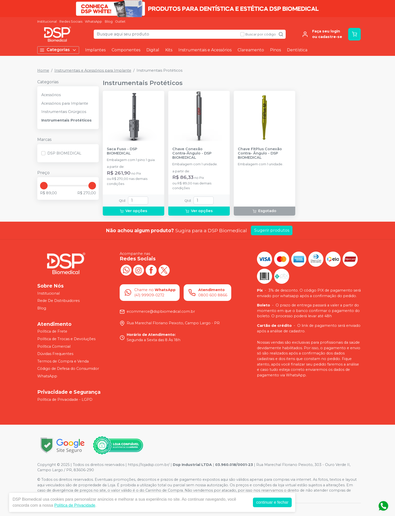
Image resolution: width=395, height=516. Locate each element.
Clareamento (251, 50)
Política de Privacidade (74, 505)
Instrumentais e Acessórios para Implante (92, 70)
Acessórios (51, 95)
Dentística (297, 50)
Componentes (126, 50)
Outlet (120, 21)
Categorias (58, 50)
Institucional (47, 21)
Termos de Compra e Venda (63, 361)
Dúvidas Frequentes (55, 353)
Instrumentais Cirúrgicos (63, 111)
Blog (109, 21)
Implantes (95, 50)
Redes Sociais (70, 21)
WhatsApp (93, 21)
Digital (152, 50)
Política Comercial (54, 346)
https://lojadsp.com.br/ (149, 464)
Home (43, 70)
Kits (168, 50)
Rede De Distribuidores (58, 300)
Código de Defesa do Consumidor (68, 369)
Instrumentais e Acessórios (205, 50)
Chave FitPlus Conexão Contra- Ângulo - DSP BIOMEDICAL (260, 153)
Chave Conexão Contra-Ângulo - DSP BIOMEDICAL (192, 153)
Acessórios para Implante (64, 103)
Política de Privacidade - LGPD (64, 399)
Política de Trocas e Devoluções (66, 339)
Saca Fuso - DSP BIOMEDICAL (122, 151)
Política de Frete (52, 331)
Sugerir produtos (271, 230)
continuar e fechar (272, 502)
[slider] (44, 185)
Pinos (275, 50)
